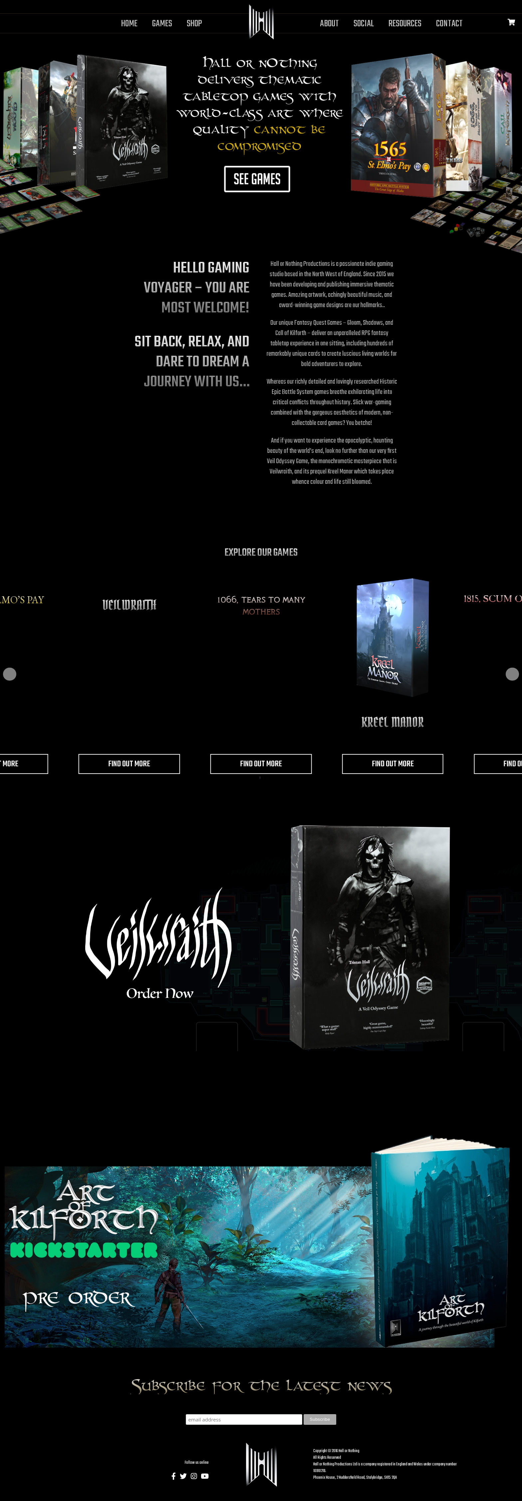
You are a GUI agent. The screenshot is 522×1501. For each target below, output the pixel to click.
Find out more (129, 764)
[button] (9, 674)
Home (129, 24)
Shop (194, 24)
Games (162, 24)
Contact (449, 24)
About (329, 24)
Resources (405, 24)
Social (364, 24)
